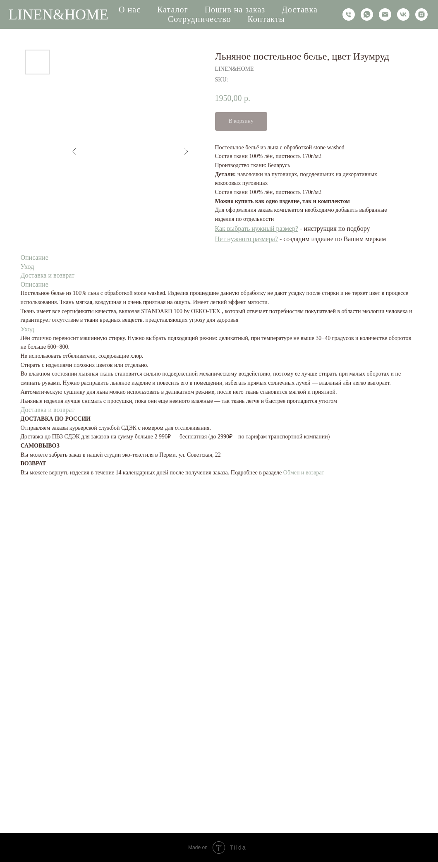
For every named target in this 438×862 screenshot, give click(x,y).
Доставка (300, 9)
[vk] (403, 14)
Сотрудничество (199, 19)
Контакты (266, 19)
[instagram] (421, 14)
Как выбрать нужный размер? (257, 228)
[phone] (348, 14)
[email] (385, 14)
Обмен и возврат (303, 472)
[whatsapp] (367, 14)
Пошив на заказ (235, 9)
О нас (130, 9)
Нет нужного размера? (246, 238)
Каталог (172, 9)
